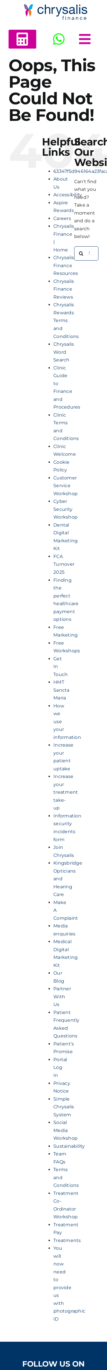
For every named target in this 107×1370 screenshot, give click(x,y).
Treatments (67, 1240)
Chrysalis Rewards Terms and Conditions (66, 320)
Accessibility (67, 194)
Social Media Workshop (65, 1130)
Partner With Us (62, 996)
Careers (62, 218)
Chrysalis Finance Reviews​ (63, 289)
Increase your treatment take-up (65, 792)
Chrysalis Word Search (63, 352)
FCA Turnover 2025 (63, 564)
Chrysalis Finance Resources (65, 265)
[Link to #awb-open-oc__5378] (84, 39)
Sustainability (69, 1146)
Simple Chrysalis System (63, 1106)
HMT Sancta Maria (61, 690)
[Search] (81, 253)
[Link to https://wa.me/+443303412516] (58, 39)
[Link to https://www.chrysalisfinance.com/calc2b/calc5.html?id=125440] (22, 39)
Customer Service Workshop (65, 485)
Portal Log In (60, 1067)
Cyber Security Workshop (65, 509)
